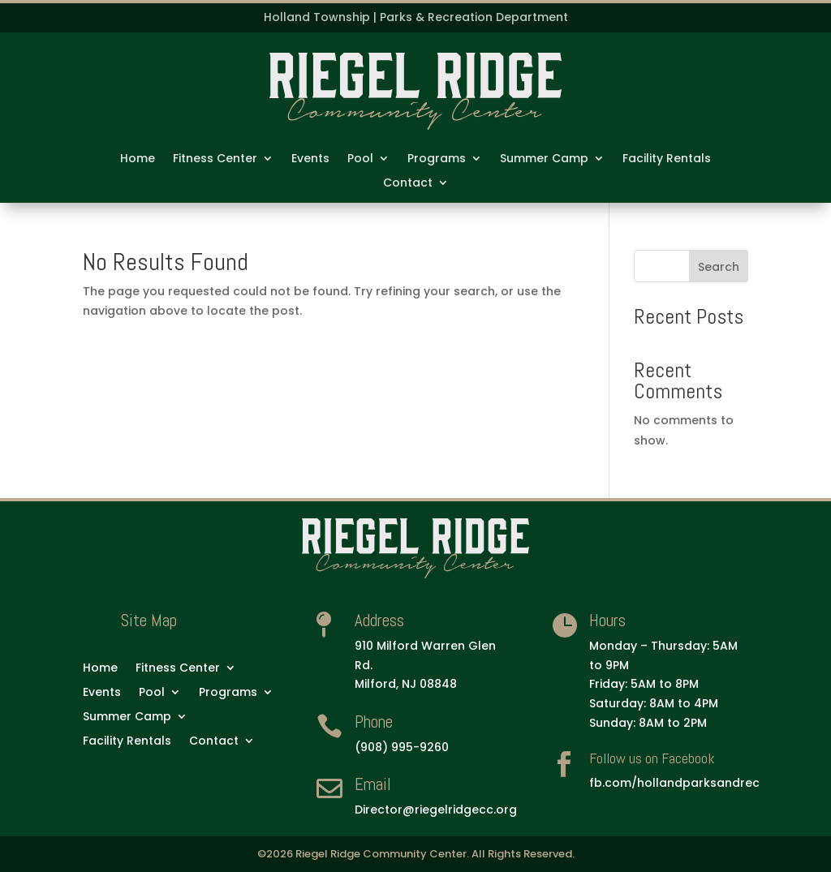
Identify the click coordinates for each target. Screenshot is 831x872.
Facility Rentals (666, 159)
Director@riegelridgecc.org (436, 809)
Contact (408, 184)
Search (718, 267)
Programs (436, 159)
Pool (360, 159)
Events (310, 159)
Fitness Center (215, 159)
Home (137, 159)
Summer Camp (544, 159)
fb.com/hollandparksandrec (674, 783)
